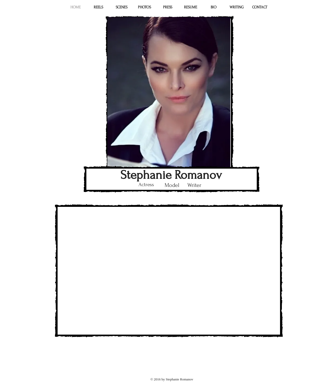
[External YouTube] (169, 270)
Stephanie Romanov (171, 175)
